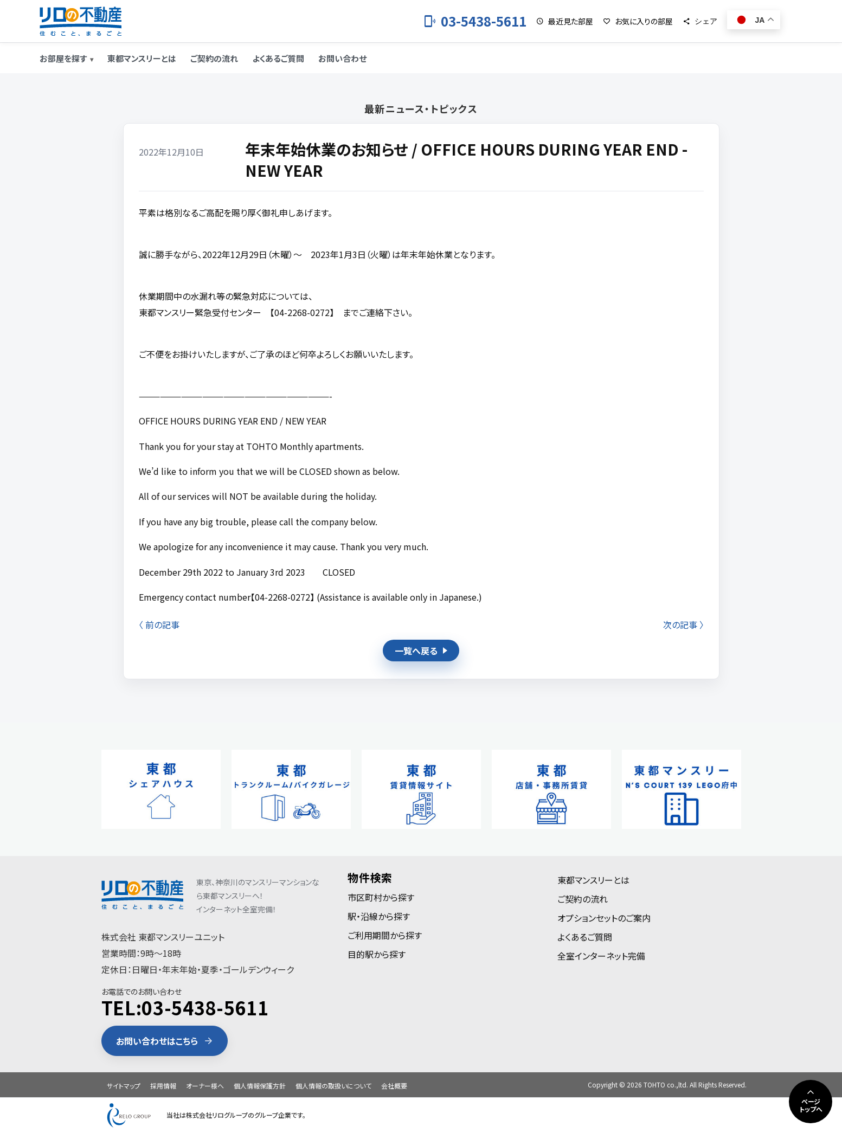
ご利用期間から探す (385, 935)
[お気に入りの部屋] (638, 21)
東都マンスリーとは (141, 58)
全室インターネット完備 (601, 955)
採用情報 (163, 1085)
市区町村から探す (381, 897)
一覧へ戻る (421, 650)
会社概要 (394, 1085)
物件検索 (370, 877)
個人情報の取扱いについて (333, 1085)
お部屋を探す (63, 58)
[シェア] (700, 21)
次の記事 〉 (683, 624)
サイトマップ (123, 1085)
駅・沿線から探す (379, 916)
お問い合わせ (342, 58)
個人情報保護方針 (260, 1085)
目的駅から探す (377, 954)
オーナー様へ (205, 1085)
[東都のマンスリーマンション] (80, 21)
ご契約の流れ (214, 58)
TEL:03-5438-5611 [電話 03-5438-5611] (185, 1007)
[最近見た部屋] (564, 21)
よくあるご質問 (278, 58)
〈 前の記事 (159, 624)
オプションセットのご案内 (604, 917)
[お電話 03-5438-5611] (474, 21)
